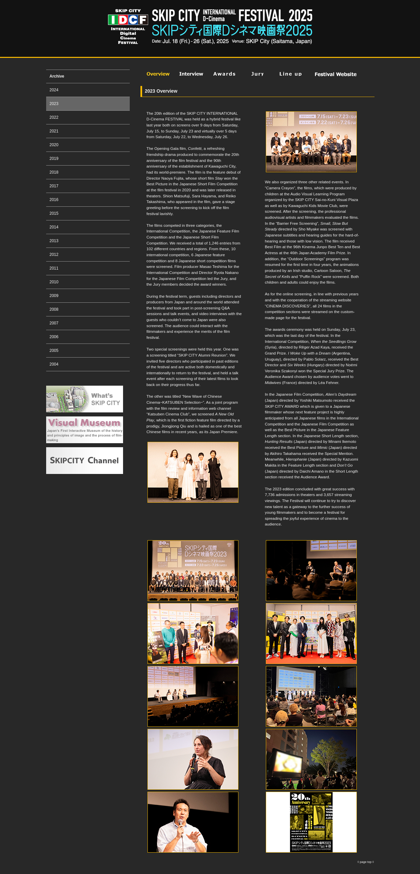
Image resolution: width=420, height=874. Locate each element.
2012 (54, 254)
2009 (54, 295)
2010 (54, 282)
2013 (54, 240)
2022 (54, 117)
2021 (54, 131)
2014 (54, 227)
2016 (54, 199)
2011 (54, 268)
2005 (54, 350)
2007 (54, 323)
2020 (54, 144)
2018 (54, 172)
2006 (54, 336)
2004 (54, 364)
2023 (54, 103)
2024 (54, 90)
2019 (54, 158)
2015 (54, 213)
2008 (54, 309)
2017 (54, 186)
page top (366, 862)
